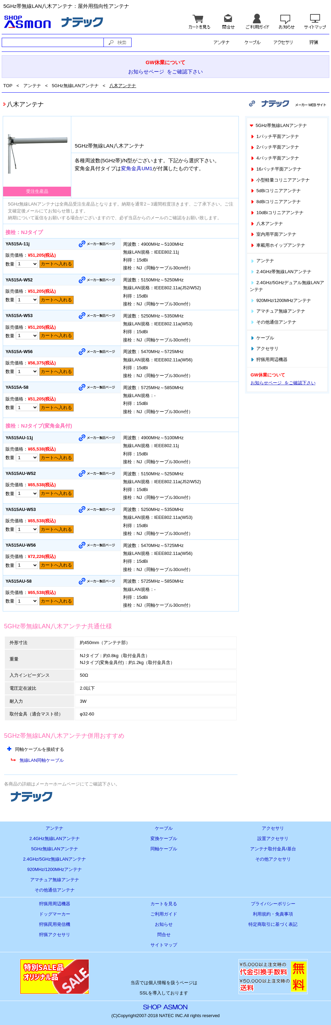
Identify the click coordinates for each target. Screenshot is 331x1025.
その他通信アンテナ (273, 322)
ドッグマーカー (54, 914)
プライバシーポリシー (273, 903)
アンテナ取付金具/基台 (273, 848)
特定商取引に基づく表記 (272, 924)
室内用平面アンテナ (273, 234)
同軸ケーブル (163, 848)
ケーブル (262, 337)
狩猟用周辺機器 (268, 359)
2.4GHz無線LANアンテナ (54, 838)
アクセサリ (264, 348)
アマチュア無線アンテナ (277, 311)
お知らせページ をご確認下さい (165, 71)
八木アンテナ (122, 85)
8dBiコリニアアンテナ (275, 201)
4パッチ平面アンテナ (274, 158)
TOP (8, 85)
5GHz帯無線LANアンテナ (278, 125)
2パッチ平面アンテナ (274, 147)
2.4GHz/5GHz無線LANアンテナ (54, 859)
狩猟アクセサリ (54, 934)
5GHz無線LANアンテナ (75, 85)
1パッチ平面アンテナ (274, 136)
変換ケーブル (163, 838)
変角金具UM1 (136, 168)
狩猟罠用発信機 (54, 924)
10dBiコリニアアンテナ (277, 212)
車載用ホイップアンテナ (277, 245)
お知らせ (164, 924)
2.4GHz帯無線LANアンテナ (280, 271)
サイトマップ (163, 944)
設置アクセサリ (273, 838)
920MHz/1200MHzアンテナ (280, 300)
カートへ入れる (56, 263)
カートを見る (163, 903)
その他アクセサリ (273, 859)
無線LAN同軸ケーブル (42, 760)
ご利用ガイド (163, 914)
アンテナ (32, 85)
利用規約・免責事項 (273, 914)
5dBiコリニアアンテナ (275, 190)
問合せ (164, 934)
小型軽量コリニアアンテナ (280, 180)
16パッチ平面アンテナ (276, 169)
